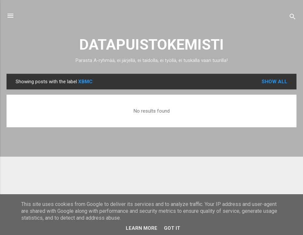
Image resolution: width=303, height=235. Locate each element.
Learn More (141, 228)
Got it (172, 228)
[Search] (292, 18)
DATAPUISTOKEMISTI (151, 44)
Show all (274, 82)
